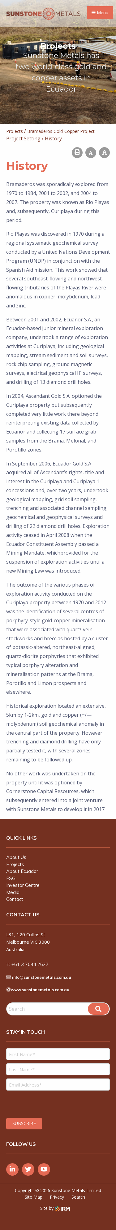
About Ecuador (22, 871)
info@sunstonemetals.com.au (41, 977)
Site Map (33, 1197)
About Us (16, 857)
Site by (55, 1208)
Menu (100, 13)
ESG (10, 878)
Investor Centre (23, 885)
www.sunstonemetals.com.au (40, 989)
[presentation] (43, 1103)
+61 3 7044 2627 (30, 964)
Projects (15, 864)
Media (12, 892)
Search (78, 1197)
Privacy (57, 1197)
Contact (14, 899)
